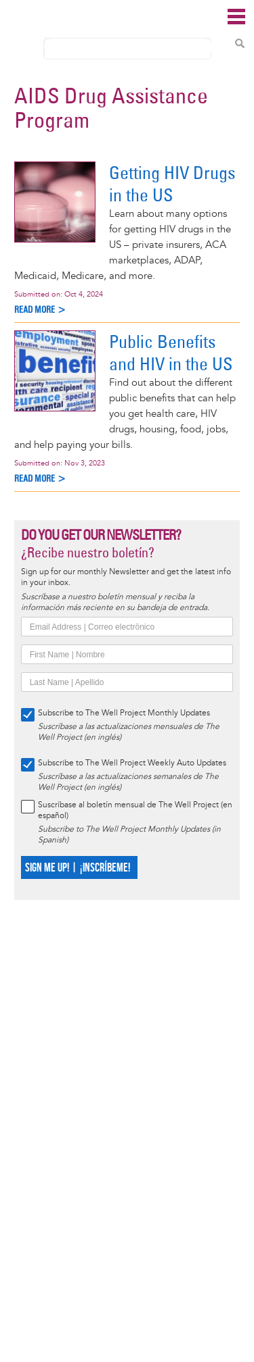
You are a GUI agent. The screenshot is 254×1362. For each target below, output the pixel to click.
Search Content (240, 43)
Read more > (40, 310)
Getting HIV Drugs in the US (172, 183)
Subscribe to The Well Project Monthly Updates (124, 713)
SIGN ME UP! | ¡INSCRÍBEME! (77, 868)
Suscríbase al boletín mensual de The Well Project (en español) (135, 810)
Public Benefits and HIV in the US (170, 352)
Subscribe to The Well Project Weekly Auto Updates (132, 763)
